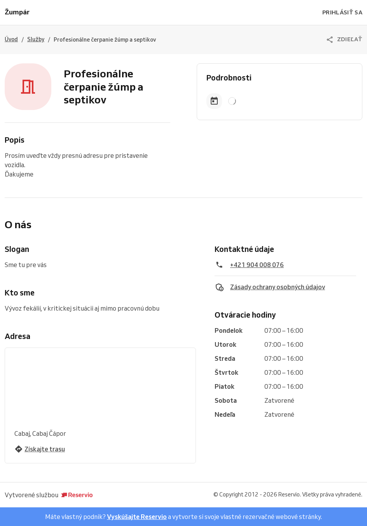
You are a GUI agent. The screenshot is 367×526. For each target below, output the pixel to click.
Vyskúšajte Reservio (137, 517)
